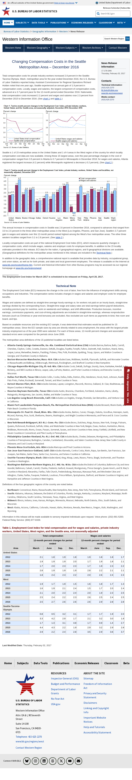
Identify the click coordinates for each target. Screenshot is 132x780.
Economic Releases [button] (82, 22)
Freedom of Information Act (98, 686)
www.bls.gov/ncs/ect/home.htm (17, 265)
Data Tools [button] (39, 22)
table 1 (58, 98)
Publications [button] (58, 22)
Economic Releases (87, 663)
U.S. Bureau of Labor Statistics (34, 11)
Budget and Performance (65, 683)
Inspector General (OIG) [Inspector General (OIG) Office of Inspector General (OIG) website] (65, 678)
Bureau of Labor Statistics (17, 31)
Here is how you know (64, 2)
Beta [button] (120, 22)
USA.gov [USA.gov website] (55, 704)
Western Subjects (65, 47)
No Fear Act (57, 698)
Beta (126, 663)
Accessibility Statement (97, 732)
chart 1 (46, 98)
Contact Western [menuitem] (118, 47)
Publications (61, 663)
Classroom (111, 663)
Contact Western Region (29, 747)
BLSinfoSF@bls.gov (109, 90)
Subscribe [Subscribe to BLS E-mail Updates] (125, 8)
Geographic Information (44, 31)
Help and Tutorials (94, 727)
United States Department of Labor (112, 2)
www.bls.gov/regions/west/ (28, 268)
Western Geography (37, 47)
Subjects (23, 663)
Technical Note (103, 253)
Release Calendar (111, 8)
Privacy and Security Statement (95, 695)
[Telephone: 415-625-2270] (31, 737)
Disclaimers (90, 702)
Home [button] (7, 22)
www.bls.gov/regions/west (112, 93)
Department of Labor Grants (63, 691)
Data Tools (41, 663)
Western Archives (91, 47)
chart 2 (108, 162)
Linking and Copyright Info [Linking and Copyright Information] (96, 710)
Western (63, 31)
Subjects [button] (21, 22)
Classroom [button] (106, 22)
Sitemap (88, 678)
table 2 (59, 237)
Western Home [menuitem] (13, 47)
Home (8, 663)
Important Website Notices (95, 719)
